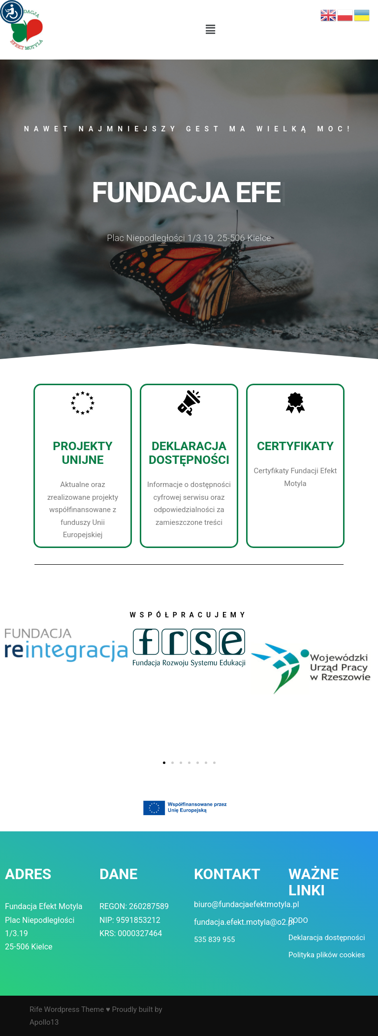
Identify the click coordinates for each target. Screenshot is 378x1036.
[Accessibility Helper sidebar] (12, 12)
